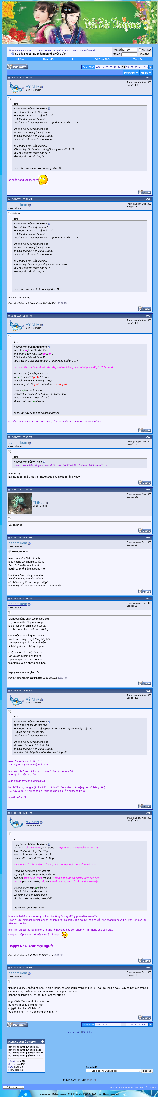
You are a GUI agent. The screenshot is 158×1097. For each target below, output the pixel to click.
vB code (12, 1061)
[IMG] (11, 1067)
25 (107, 67)
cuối (145, 67)
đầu (98, 67)
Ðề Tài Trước (74, 1032)
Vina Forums (18, 50)
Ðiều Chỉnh (129, 73)
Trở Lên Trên (150, 1087)
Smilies (11, 1064)
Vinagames (126, 1087)
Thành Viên (48, 59)
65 (111, 67)
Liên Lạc (114, 1087)
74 (119, 67)
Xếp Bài (144, 73)
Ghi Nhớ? (145, 50)
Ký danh (117, 50)
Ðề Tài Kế (86, 1032)
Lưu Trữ (138, 1087)
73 (115, 67)
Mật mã (116, 54)
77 (132, 67)
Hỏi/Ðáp (19, 59)
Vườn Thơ (31, 50)
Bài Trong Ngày (103, 59)
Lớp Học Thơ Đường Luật (83, 50)
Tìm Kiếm (138, 59)
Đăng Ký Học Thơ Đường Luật (53, 50)
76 (127, 67)
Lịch (73, 59)
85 (136, 67)
